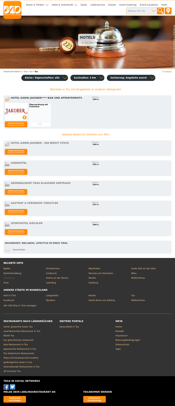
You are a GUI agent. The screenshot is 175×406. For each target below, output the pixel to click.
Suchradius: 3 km (85, 77)
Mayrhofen (94, 268)
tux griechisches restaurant (18, 340)
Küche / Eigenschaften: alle (42, 77)
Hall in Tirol (9, 295)
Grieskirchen (53, 268)
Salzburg (93, 282)
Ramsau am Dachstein (101, 273)
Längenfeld (52, 295)
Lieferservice (97, 5)
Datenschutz (122, 344)
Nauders (50, 300)
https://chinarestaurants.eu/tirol (20, 357)
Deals (84, 5)
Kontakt (120, 331)
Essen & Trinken (35, 5)
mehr (164, 5)
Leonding (51, 282)
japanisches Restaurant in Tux (19, 349)
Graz (6, 282)
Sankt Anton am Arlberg (102, 300)
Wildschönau (138, 278)
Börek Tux (8, 335)
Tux (133, 295)
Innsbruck (51, 273)
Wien (134, 273)
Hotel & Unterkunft (62, 5)
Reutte (92, 278)
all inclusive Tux (12, 371)
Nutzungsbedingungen (128, 340)
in (12, 72)
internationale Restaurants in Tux (21, 366)
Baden (6, 268)
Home (119, 326)
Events (112, 5)
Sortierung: (128, 77)
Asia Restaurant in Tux (15, 344)
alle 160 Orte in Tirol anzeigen (19, 305)
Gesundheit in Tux (69, 326)
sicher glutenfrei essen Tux (18, 326)
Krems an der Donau (57, 278)
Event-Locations (149, 5)
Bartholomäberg (12, 273)
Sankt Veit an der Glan (143, 268)
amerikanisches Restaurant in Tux (21, 331)
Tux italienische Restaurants (18, 353)
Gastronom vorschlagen (15, 399)
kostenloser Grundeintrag (94, 399)
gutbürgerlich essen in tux (17, 362)
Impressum (122, 335)
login (118, 349)
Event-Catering (127, 5)
